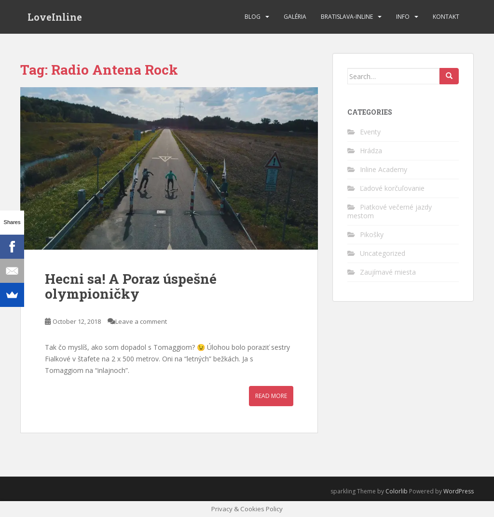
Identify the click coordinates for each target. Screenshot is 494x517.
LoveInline (54, 17)
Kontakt (446, 17)
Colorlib (396, 491)
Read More (271, 396)
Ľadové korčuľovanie (392, 188)
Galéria (295, 17)
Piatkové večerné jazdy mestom (389, 211)
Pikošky (372, 234)
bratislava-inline (347, 17)
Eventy (370, 131)
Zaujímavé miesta (388, 272)
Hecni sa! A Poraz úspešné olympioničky (131, 286)
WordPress (458, 491)
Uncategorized (382, 253)
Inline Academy (383, 169)
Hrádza (371, 150)
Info (403, 17)
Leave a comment (141, 321)
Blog (253, 17)
